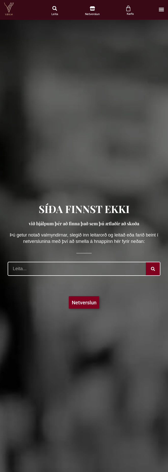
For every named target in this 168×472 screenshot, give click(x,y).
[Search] (153, 268)
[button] (54, 8)
